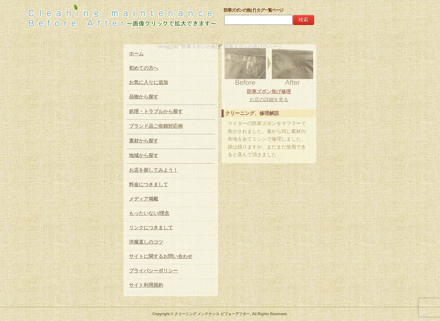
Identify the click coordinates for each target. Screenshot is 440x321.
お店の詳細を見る (268, 99)
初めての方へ (143, 68)
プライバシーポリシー (153, 270)
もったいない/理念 (149, 213)
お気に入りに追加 (148, 82)
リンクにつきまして (151, 227)
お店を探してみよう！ (153, 170)
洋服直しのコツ (146, 242)
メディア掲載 (143, 198)
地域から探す (143, 155)
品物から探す (143, 96)
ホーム (136, 53)
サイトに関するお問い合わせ (161, 256)
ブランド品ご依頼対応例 (156, 126)
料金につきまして (148, 184)
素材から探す (143, 140)
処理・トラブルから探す (156, 111)
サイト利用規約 (146, 285)
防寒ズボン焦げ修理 (269, 91)
